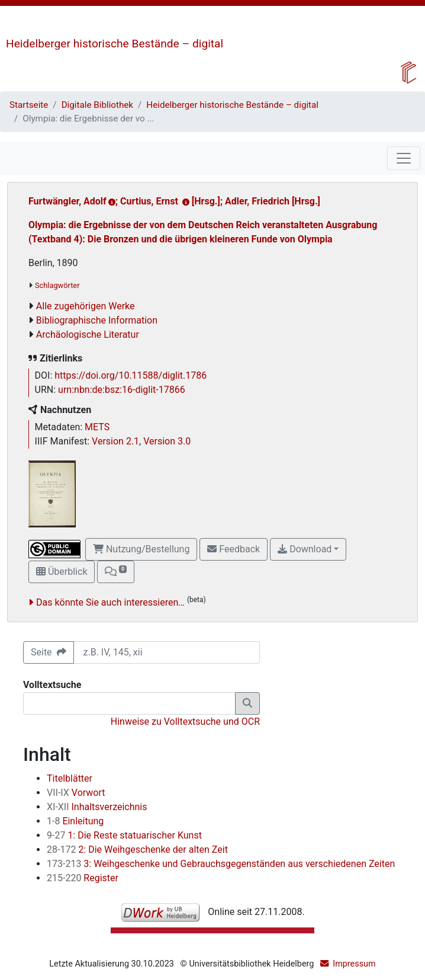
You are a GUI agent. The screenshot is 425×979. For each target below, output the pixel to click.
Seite (48, 652)
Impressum (354, 964)
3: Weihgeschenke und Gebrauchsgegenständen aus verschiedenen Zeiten (221, 863)
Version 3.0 (167, 441)
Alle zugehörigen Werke (85, 306)
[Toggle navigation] (403, 158)
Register (82, 878)
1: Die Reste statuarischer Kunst (124, 835)
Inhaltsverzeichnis (97, 806)
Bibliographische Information (96, 320)
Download (304, 549)
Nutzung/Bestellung (141, 549)
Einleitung (75, 821)
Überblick (61, 571)
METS (97, 427)
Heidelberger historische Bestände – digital (114, 43)
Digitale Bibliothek (97, 105)
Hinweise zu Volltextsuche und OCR (185, 721)
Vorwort (76, 792)
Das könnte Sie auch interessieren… (110, 602)
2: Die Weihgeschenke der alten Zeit (137, 849)
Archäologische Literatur (87, 334)
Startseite (28, 105)
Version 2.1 (115, 441)
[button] (115, 572)
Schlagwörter (57, 285)
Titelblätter (69, 778)
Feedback (233, 549)
